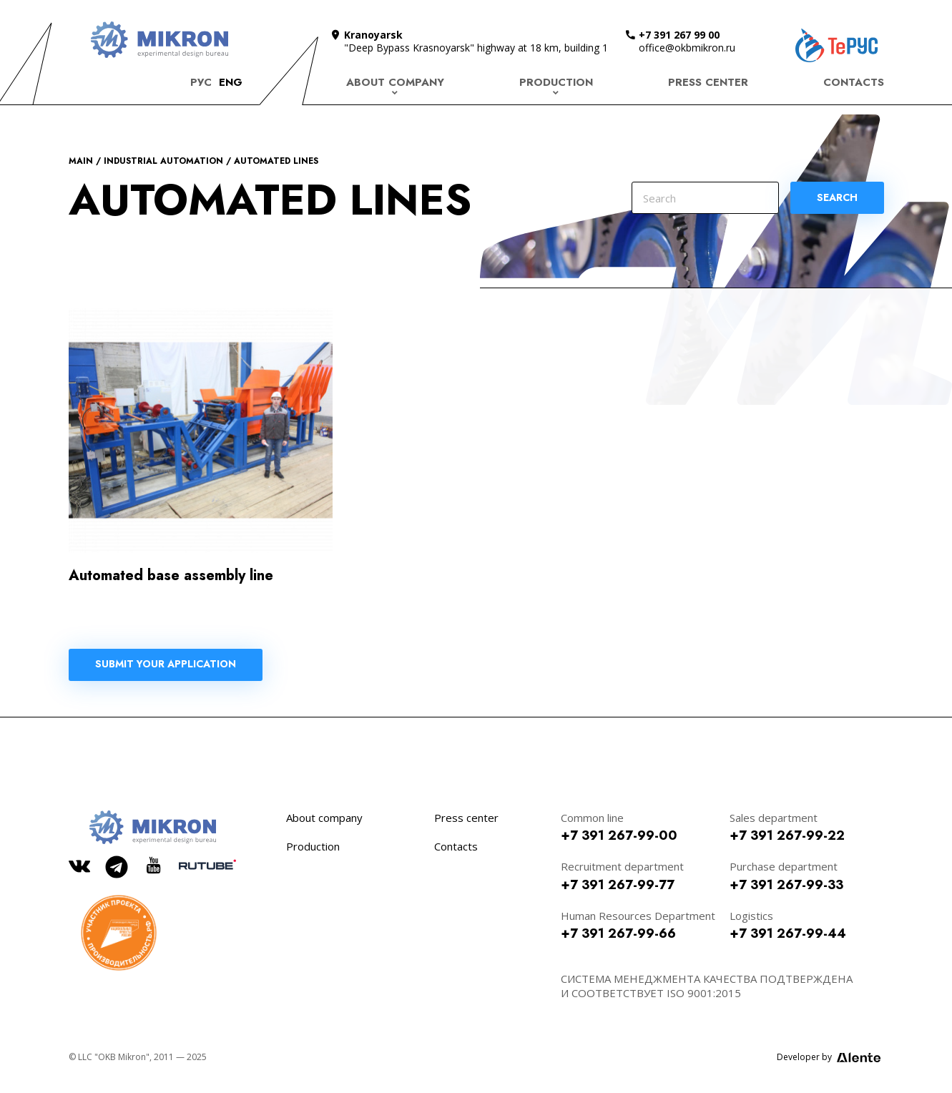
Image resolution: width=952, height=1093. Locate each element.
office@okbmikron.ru (687, 47)
